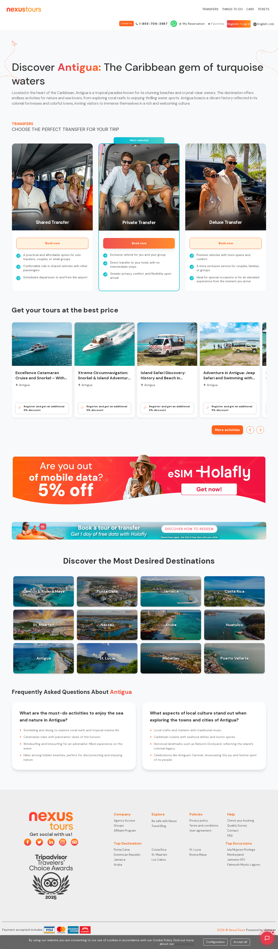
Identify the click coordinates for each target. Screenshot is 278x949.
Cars (250, 9)
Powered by (261, 930)
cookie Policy (184, 944)
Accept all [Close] (240, 942)
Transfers (210, 9)
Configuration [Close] (215, 942)
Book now (52, 243)
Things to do (232, 9)
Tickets (263, 9)
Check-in (126, 23)
